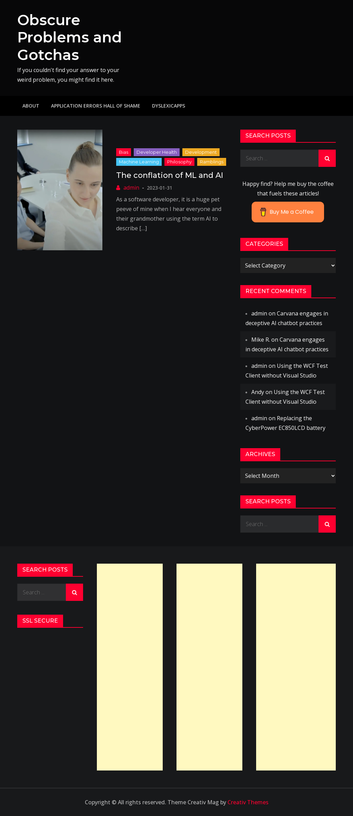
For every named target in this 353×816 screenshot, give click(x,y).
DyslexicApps (168, 105)
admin (131, 187)
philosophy (179, 161)
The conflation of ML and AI (169, 175)
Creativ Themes (248, 802)
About (30, 105)
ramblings (211, 161)
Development (201, 152)
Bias (123, 152)
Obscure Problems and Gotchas (69, 37)
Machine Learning (139, 161)
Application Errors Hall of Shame (95, 105)
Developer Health (157, 152)
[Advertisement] (130, 667)
